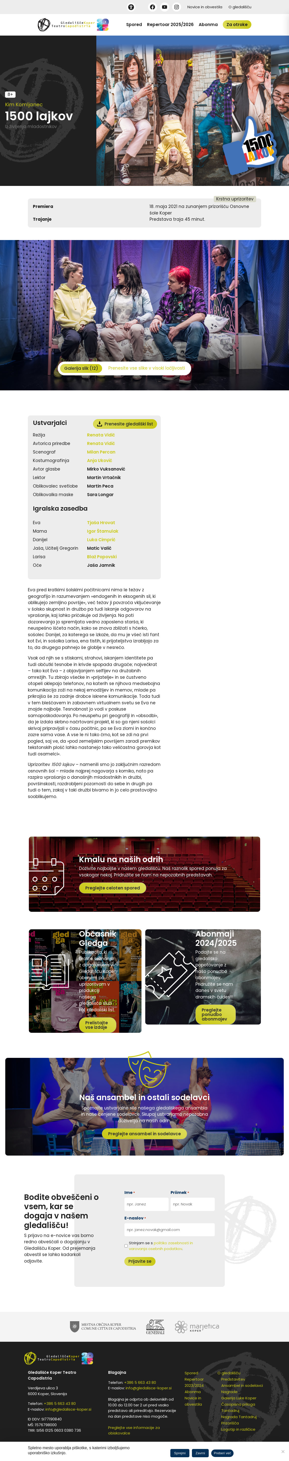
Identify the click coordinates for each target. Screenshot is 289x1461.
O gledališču (240, 7)
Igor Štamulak (102, 531)
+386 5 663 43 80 (60, 1403)
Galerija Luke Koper (238, 1398)
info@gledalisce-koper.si (68, 1409)
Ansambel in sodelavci (242, 1385)
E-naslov (135, 1218)
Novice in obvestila (204, 7)
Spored (134, 25)
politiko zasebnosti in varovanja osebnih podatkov (161, 1245)
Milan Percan (101, 452)
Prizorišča (230, 1423)
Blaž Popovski (102, 557)
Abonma (208, 25)
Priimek (180, 1192)
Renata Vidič (101, 435)
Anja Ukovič (99, 461)
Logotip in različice (238, 1429)
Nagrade (229, 1391)
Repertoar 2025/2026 (170, 25)
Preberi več (222, 1453)
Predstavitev (233, 1379)
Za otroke (237, 25)
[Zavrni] (282, 1451)
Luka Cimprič (101, 540)
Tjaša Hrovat (101, 523)
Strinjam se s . (161, 1245)
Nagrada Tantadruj (239, 1416)
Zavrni (200, 1453)
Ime (129, 1192)
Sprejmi (180, 1453)
